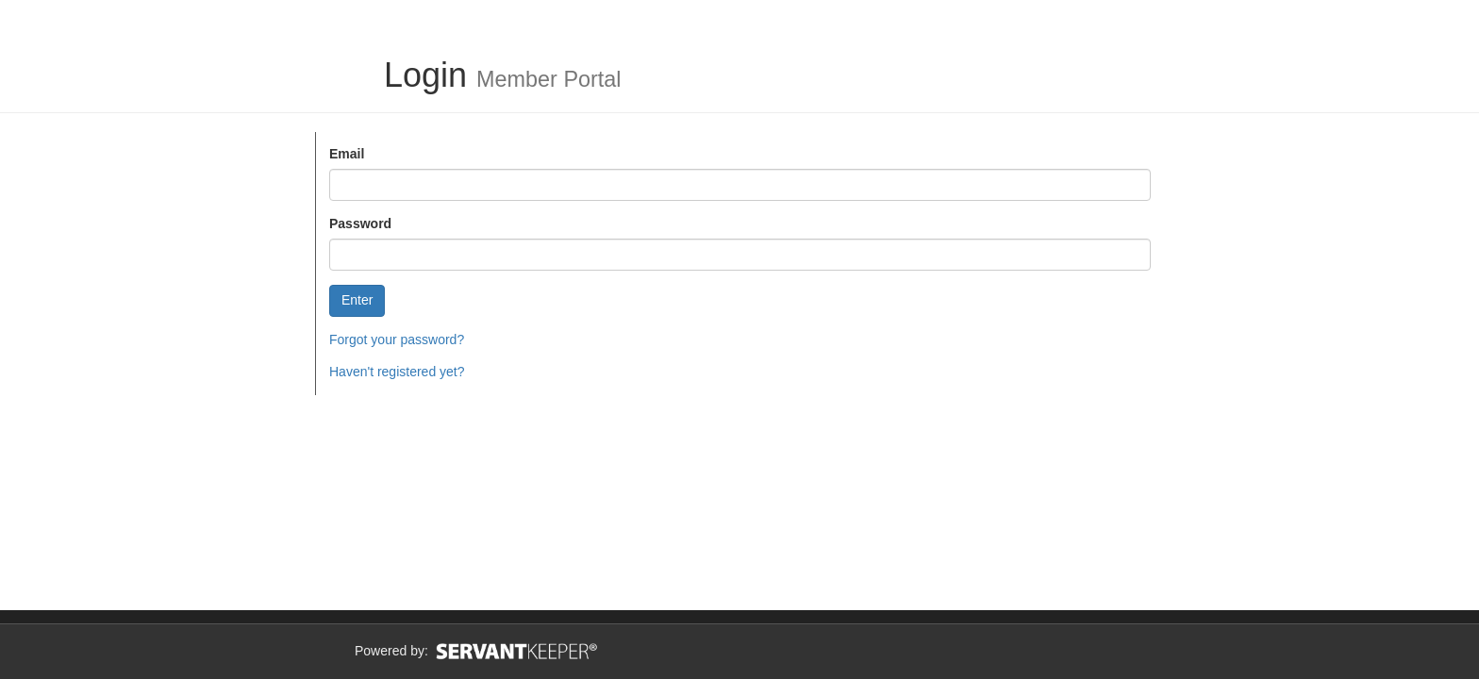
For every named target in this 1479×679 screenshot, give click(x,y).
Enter (357, 299)
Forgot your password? (396, 339)
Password (360, 223)
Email (346, 153)
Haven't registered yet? (397, 371)
